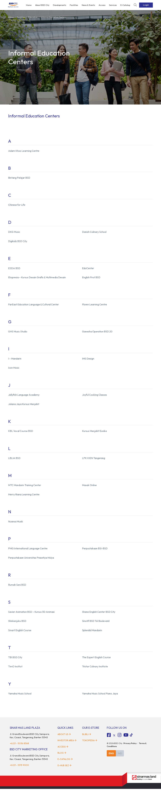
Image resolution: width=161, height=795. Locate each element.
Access (102, 5)
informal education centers (53, 17)
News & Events (88, 5)
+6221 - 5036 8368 (19, 749)
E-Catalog (125, 5)
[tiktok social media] (114, 741)
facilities (21, 17)
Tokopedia (89, 746)
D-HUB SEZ (64, 771)
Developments (59, 5)
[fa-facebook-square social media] (108, 741)
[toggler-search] (135, 5)
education (33, 17)
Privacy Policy (130, 749)
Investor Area (67, 746)
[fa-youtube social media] (125, 741)
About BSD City (42, 5)
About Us (64, 740)
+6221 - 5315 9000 (19, 771)
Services (113, 5)
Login (146, 4)
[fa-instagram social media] (119, 741)
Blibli (86, 740)
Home (28, 5)
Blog (62, 759)
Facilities (74, 5)
